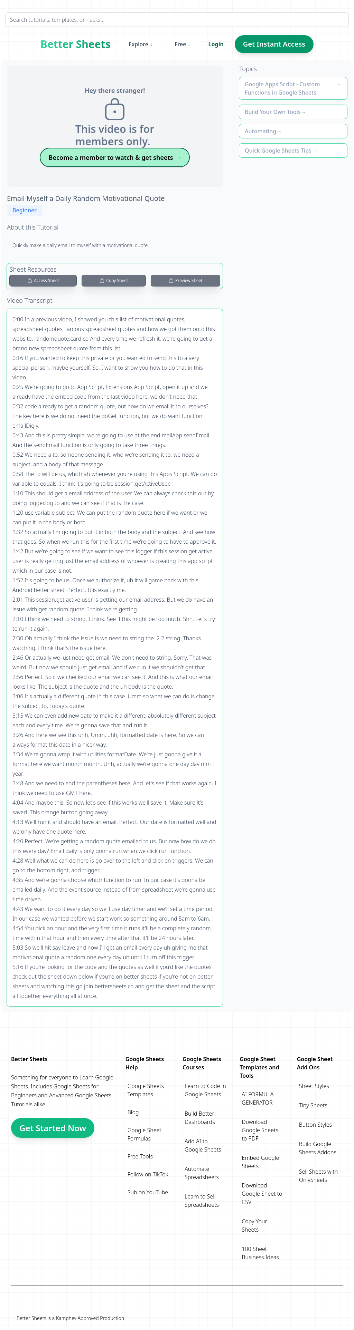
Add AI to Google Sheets (203, 1145)
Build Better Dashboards (200, 1118)
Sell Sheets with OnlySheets (318, 1176)
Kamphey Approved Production (90, 1318)
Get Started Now (52, 1128)
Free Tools (140, 1156)
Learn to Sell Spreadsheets (202, 1200)
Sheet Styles (314, 1086)
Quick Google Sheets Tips (278, 150)
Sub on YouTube (148, 1192)
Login (216, 44)
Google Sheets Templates (146, 1090)
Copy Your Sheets (254, 1225)
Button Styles (315, 1124)
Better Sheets (75, 44)
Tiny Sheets (313, 1105)
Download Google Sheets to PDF (260, 1130)
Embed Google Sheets (260, 1162)
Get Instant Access (274, 44)
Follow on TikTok (148, 1174)
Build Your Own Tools (273, 112)
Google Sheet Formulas (144, 1134)
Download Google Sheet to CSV (262, 1194)
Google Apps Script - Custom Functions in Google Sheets (282, 88)
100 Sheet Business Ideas (260, 1253)
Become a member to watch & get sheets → (115, 157)
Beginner (24, 210)
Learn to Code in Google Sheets (205, 1090)
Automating (260, 131)
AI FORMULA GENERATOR (257, 1098)
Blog (133, 1112)
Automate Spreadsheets (202, 1173)
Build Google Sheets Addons (317, 1148)
